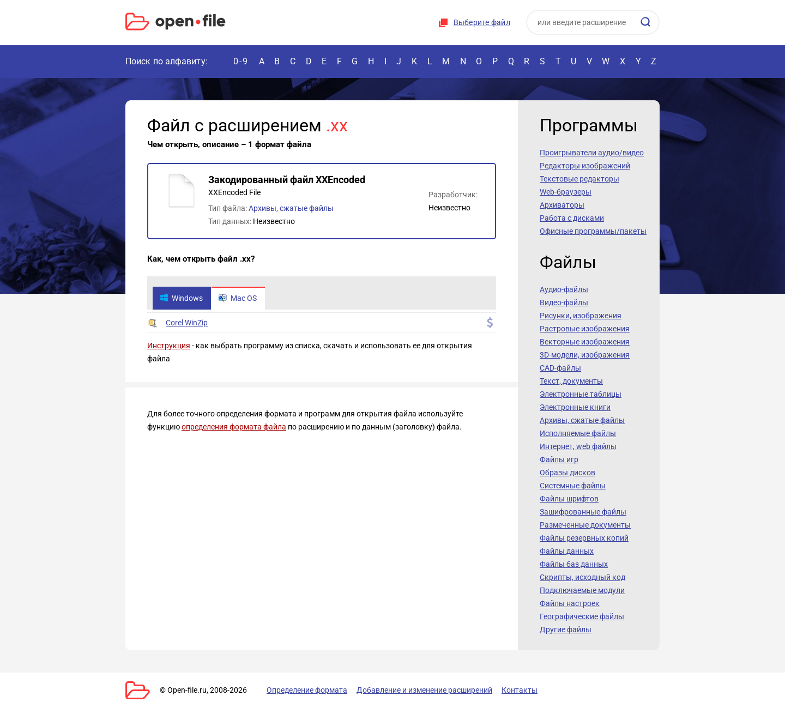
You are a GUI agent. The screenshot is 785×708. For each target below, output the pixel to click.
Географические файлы (582, 616)
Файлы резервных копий (584, 538)
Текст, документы (571, 381)
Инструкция (168, 345)
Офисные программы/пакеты (593, 231)
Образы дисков (567, 472)
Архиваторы (562, 205)
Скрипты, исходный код (582, 577)
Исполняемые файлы (578, 433)
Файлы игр (559, 459)
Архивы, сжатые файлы (291, 208)
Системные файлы (573, 485)
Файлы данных (567, 551)
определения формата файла (234, 426)
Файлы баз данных (574, 564)
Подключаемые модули (582, 590)
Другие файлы (565, 629)
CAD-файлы (560, 368)
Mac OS (238, 298)
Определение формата (307, 690)
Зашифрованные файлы (583, 511)
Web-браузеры (565, 191)
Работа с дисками (572, 218)
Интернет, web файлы (578, 446)
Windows (181, 298)
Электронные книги (575, 407)
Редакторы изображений (585, 165)
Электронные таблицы (580, 394)
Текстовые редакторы (579, 178)
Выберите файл (482, 22)
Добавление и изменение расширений (424, 690)
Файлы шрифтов (569, 498)
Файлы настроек (570, 603)
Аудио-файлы (564, 289)
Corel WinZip (187, 322)
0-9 (241, 61)
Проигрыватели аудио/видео (592, 152)
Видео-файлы (564, 302)
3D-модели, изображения (585, 354)
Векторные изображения (585, 341)
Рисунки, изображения (580, 315)
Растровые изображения (585, 328)
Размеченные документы (585, 525)
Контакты (520, 690)
